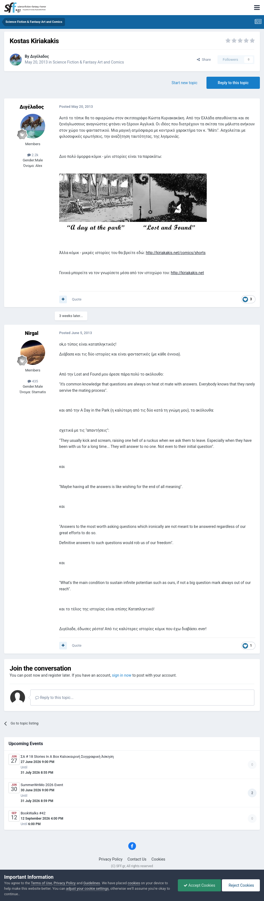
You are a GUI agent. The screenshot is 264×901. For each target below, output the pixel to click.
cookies (134, 883)
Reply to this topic (233, 83)
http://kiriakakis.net (187, 273)
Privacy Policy (111, 859)
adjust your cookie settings (87, 888)
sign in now (122, 675)
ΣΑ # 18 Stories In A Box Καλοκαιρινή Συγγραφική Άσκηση (67, 756)
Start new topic (184, 83)
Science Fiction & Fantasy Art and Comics (88, 62)
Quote (76, 299)
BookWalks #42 (33, 813)
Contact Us (136, 859)
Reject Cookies (241, 885)
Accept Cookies (199, 885)
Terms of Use (41, 883)
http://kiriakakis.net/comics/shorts (176, 252)
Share (204, 59)
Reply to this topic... (54, 697)
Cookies (158, 859)
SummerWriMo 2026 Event (42, 785)
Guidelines (91, 883)
